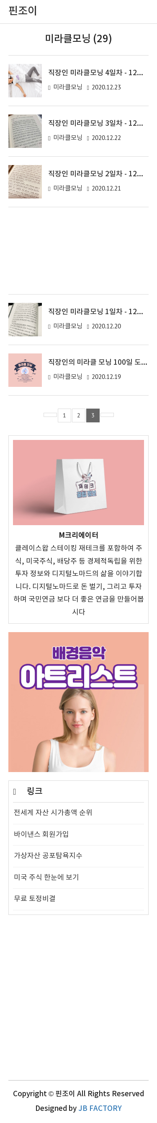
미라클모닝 (67, 87)
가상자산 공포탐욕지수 (48, 856)
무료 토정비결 (35, 899)
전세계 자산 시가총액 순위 (53, 813)
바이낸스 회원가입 (41, 835)
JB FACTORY (100, 1109)
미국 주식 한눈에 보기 (46, 878)
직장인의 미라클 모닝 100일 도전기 (101, 362)
